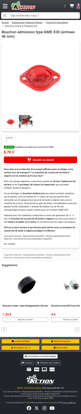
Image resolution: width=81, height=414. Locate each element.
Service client (60, 348)
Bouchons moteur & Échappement (21, 26)
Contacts (27, 363)
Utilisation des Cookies (48, 363)
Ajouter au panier (40, 159)
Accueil (5, 22)
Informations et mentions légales (40, 356)
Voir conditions (69, 403)
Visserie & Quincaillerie (57, 22)
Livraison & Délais (20, 341)
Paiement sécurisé (60, 341)
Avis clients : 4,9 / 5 (20, 348)
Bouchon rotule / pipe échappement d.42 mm (25, 305)
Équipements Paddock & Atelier (27, 22)
